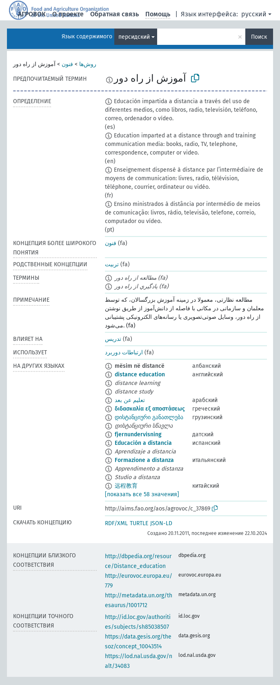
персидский (134, 36)
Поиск (259, 36)
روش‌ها (87, 64)
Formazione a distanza (144, 460)
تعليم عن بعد (130, 400)
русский (254, 14)
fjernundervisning (138, 434)
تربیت (112, 264)
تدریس (113, 339)
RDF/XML (116, 523)
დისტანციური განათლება (149, 417)
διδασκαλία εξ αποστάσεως (150, 408)
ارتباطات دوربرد (124, 352)
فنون (67, 64)
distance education (140, 374)
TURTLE (139, 523)
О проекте (68, 14)
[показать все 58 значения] (142, 494)
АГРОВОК (32, 14)
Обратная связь (114, 14)
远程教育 (126, 485)
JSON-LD (161, 523)
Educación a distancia (143, 443)
